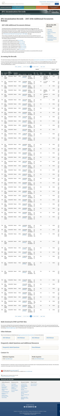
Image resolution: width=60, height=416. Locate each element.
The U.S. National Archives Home (12, 2)
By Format (3, 385)
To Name (38, 73)
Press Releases (36, 347)
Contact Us (56, 1)
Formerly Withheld (16, 73)
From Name (41, 73)
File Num (35, 73)
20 (37, 66)
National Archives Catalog (5, 390)
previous (19, 66)
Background (50, 31)
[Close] (58, 405)
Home (3, 14)
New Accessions (34, 385)
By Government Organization (4, 387)
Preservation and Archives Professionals (14, 387)
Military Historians (14, 385)
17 (32, 66)
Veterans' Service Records (18, 7)
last (44, 66)
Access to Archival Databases (5, 393)
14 (27, 66)
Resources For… (15, 382)
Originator (55, 74)
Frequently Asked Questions (11, 347)
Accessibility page (29, 371)
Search (57, 3)
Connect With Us (30, 405)
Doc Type (30, 74)
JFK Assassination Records (18, 14)
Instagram (28, 407)
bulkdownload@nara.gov (11, 327)
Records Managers (14, 390)
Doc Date (24, 74)
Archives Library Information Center (5, 396)
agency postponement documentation (26, 335)
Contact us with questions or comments (8, 376)
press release (20, 40)
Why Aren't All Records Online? (25, 395)
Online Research (6, 382)
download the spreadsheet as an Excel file (42, 59)
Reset (57, 69)
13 (25, 66)
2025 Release (6, 338)
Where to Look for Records (24, 393)
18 (34, 66)
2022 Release (35, 338)
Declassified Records (25, 391)
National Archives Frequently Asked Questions (24, 386)
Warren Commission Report (52, 33)
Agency (20, 74)
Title (45, 74)
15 (29, 66)
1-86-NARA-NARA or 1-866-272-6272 (30, 414)
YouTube (32, 407)
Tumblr (30, 407)
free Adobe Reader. (14, 370)
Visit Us (42, 7)
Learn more (49, 413)
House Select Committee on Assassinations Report (52, 36)
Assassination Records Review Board (52, 39)
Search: (37, 69)
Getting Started (24, 384)
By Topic (3, 384)
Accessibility (20, 411)
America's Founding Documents (54, 7)
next (41, 66)
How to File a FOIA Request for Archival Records (24, 398)
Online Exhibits (4, 397)
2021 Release (50, 338)
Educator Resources (30, 7)
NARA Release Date (10, 73)
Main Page (50, 29)
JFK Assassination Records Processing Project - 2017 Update (15, 33)
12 (24, 66)
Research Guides (25, 382)
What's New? (34, 382)
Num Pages (50, 73)
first (16, 66)
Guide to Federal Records (24, 389)
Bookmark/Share (50, 1)
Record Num (5, 73)
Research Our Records (6, 7)
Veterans (13, 391)
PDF (23, 77)
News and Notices (34, 384)
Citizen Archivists (42, 1)
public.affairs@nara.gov (39, 358)
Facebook (24, 407)
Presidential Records (5, 391)
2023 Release (21, 338)
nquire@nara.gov (9, 358)
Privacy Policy (25, 411)
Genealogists (13, 384)
